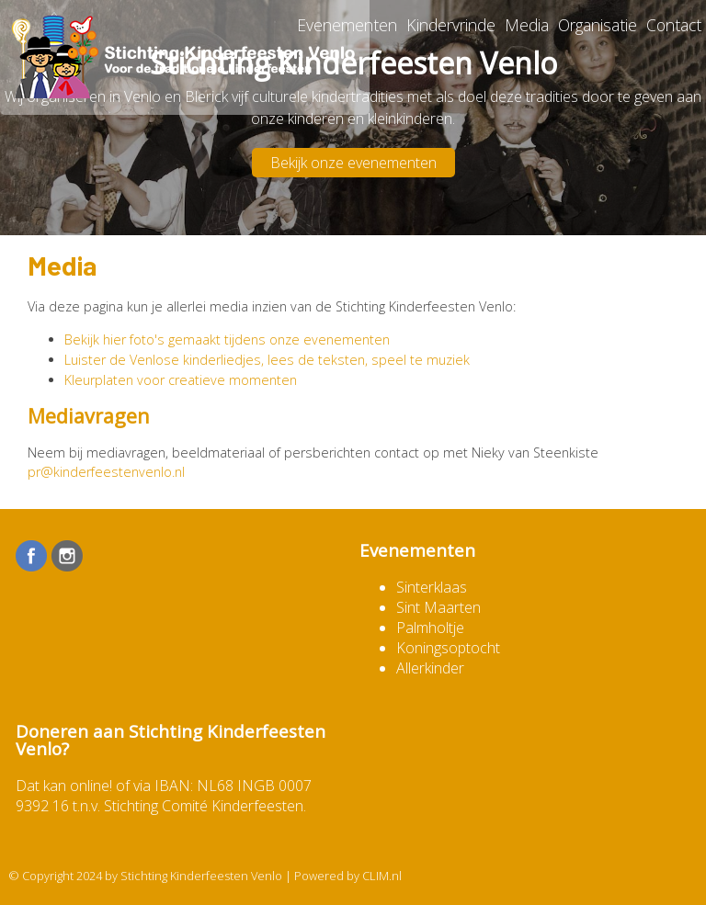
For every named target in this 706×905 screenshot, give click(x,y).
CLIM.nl (382, 875)
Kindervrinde (450, 25)
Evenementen (347, 25)
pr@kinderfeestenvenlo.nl (106, 472)
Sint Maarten (438, 607)
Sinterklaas (431, 587)
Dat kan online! (64, 785)
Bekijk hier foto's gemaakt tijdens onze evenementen (227, 339)
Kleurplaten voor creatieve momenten (180, 380)
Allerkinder (430, 668)
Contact (673, 25)
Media (527, 25)
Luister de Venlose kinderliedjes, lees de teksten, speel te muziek (267, 359)
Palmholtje (430, 627)
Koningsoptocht (448, 648)
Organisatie (597, 25)
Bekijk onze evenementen (353, 163)
